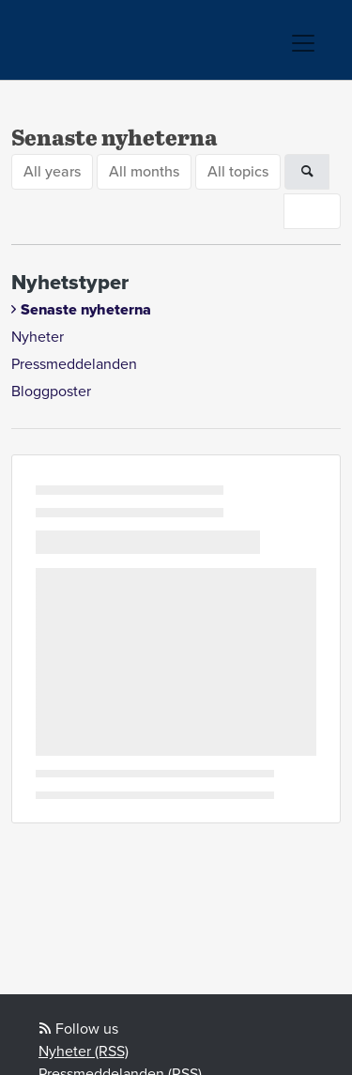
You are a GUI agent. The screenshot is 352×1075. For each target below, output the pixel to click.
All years (52, 171)
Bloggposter (51, 391)
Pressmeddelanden (74, 364)
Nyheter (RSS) (83, 1051)
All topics (237, 171)
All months (144, 171)
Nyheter (37, 337)
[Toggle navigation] (303, 43)
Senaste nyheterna (86, 309)
